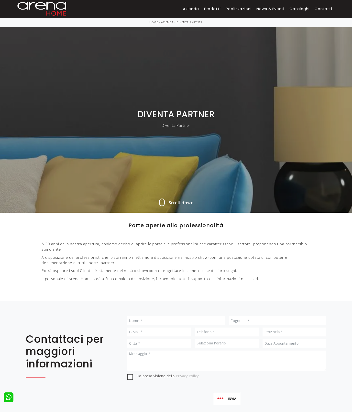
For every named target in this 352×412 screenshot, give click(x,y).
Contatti (323, 8)
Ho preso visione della (168, 376)
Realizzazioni (238, 8)
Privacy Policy (187, 376)
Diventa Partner (189, 22)
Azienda (191, 8)
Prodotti (212, 8)
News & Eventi (270, 8)
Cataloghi (299, 8)
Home (153, 22)
